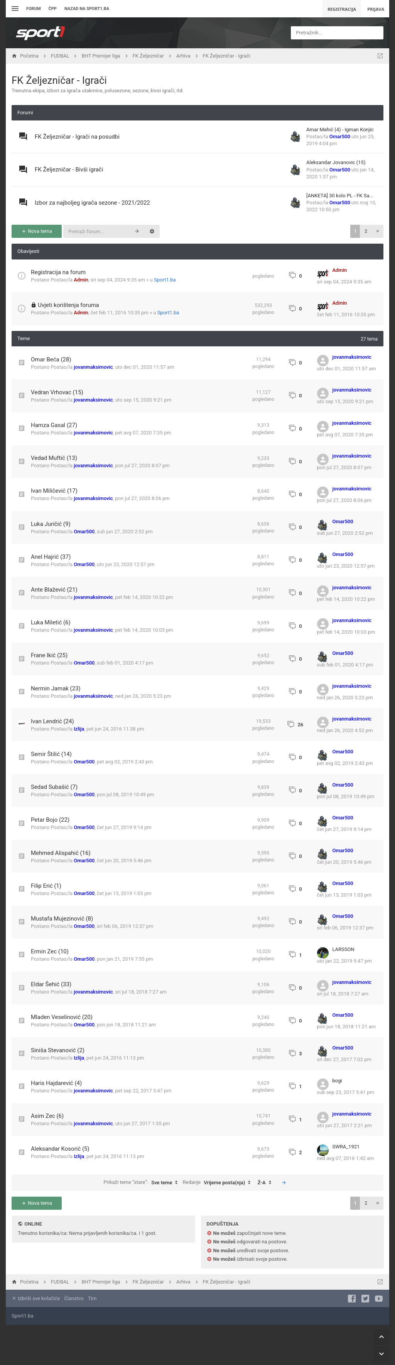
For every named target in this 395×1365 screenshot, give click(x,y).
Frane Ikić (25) (49, 655)
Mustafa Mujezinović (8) (62, 918)
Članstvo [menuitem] (73, 1298)
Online (33, 1224)
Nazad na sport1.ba (86, 8)
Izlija (79, 729)
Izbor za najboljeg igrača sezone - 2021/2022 (92, 202)
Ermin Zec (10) (50, 951)
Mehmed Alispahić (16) (61, 853)
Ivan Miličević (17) (54, 490)
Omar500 (339, 136)
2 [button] (366, 231)
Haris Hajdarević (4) (56, 1083)
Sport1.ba (165, 280)
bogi (337, 1081)
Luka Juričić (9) (51, 524)
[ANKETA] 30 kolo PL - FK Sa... (339, 195)
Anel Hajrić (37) (51, 556)
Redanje (219, 1183)
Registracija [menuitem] (341, 9)
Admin (81, 280)
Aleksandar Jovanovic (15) (335, 162)
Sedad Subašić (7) (54, 786)
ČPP (53, 8)
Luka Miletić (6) (51, 622)
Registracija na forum (58, 272)
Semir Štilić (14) (51, 754)
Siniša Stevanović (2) (57, 1050)
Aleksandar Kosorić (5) (60, 1148)
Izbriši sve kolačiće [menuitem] (36, 1298)
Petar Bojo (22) (50, 819)
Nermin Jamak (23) (56, 688)
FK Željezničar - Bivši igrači (69, 169)
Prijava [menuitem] (375, 9)
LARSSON (343, 949)
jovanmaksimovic (93, 367)
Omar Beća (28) (51, 359)
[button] (377, 231)
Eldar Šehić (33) (51, 984)
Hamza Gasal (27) (54, 425)
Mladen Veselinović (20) (62, 1017)
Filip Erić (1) (46, 885)
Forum (33, 8)
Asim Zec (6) (47, 1115)
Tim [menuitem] (92, 1298)
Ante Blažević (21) (54, 589)
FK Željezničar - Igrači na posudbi (77, 136)
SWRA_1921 (346, 1147)
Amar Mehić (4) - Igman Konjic (340, 129)
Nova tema (36, 231)
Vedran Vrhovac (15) (57, 392)
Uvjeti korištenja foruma (68, 305)
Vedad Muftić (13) (54, 457)
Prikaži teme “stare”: (142, 1183)
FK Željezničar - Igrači (59, 80)
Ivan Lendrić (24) (52, 721)
